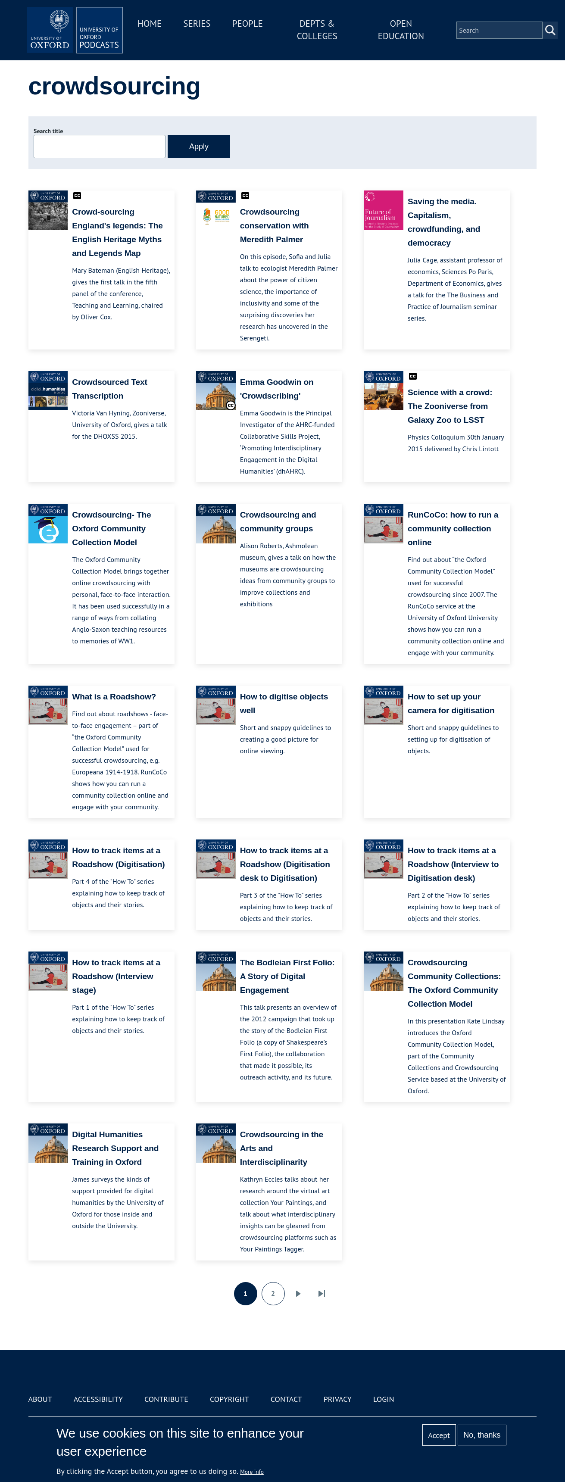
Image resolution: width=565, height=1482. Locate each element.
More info (252, 1472)
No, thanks (481, 1435)
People (256, 25)
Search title (48, 131)
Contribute (166, 1399)
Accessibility (98, 1399)
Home (159, 25)
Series (205, 25)
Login (383, 1399)
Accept (439, 1435)
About (40, 1399)
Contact (286, 1399)
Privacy (338, 1399)
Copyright (229, 1399)
